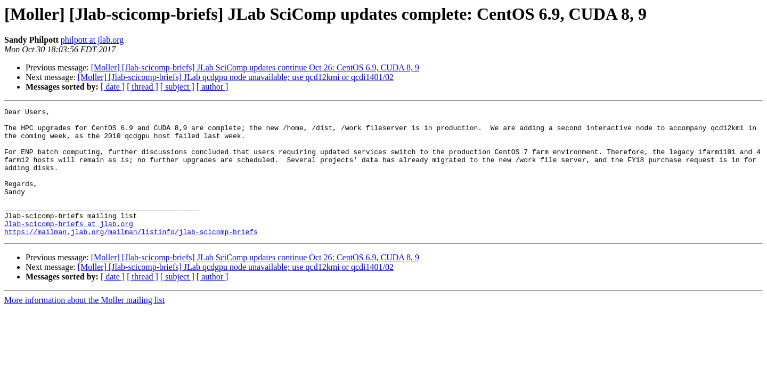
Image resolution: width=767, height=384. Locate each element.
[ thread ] (142, 86)
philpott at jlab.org (92, 39)
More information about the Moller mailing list (84, 325)
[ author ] (213, 86)
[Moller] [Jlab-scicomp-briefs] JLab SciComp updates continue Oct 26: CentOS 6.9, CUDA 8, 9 (255, 67)
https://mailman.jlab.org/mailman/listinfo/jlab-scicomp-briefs (131, 257)
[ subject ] (177, 86)
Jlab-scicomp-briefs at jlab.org (68, 247)
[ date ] (113, 86)
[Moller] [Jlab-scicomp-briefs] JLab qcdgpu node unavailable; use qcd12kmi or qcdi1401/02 (236, 77)
